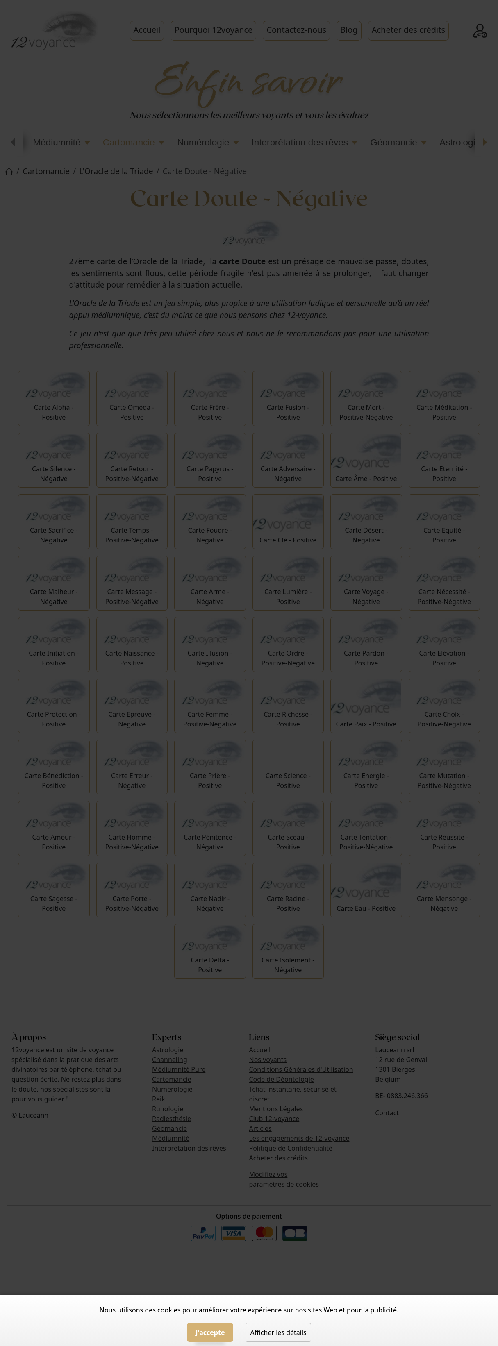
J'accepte (210, 1332)
